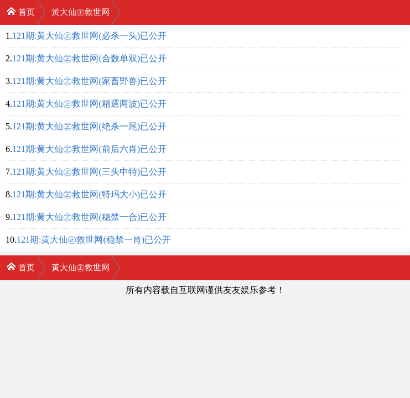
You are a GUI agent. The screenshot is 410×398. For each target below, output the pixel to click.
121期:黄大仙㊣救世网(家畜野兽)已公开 (89, 81)
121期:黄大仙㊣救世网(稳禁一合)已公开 (89, 217)
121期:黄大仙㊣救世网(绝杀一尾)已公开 (89, 126)
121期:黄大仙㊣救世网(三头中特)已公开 (89, 171)
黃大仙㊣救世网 (80, 12)
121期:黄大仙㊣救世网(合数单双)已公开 (89, 58)
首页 (21, 11)
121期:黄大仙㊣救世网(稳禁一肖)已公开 (94, 239)
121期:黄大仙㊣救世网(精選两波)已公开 (89, 103)
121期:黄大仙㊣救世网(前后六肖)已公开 (89, 149)
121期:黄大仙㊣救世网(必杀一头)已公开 (89, 35)
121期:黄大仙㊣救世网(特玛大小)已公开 (89, 194)
